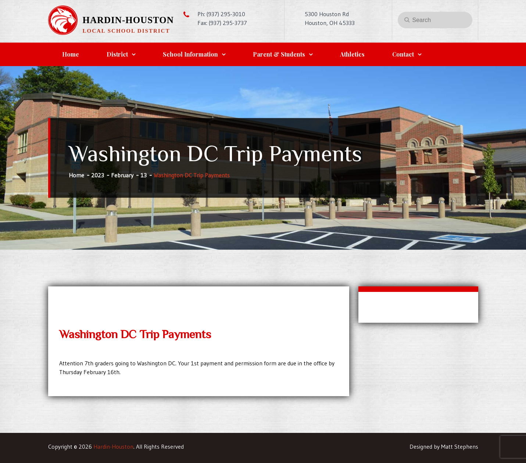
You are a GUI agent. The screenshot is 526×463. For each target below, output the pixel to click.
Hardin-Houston (128, 20)
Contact (403, 54)
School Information (190, 54)
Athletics (352, 54)
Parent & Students (279, 54)
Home (70, 54)
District (117, 54)
